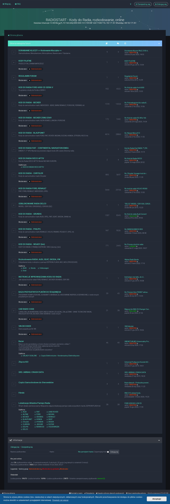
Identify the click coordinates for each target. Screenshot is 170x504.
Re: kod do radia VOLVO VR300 (136, 189)
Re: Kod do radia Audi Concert (136, 214)
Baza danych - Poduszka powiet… (137, 383)
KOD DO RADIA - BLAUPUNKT (32, 133)
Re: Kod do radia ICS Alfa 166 (135, 118)
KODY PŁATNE (25, 61)
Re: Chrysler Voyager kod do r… (136, 173)
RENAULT (51, 417)
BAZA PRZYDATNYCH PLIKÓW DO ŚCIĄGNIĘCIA (40, 292)
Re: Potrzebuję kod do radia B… (136, 103)
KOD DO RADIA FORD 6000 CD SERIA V (36, 87)
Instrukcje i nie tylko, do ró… (135, 277)
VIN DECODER (25, 326)
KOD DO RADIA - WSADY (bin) (32, 244)
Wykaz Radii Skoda (132, 260)
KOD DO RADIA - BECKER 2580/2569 (35, 117)
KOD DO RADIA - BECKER (30, 102)
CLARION (25, 424)
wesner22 (133, 216)
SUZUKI (50, 424)
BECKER (25, 417)
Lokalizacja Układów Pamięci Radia (34, 403)
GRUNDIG (39, 417)
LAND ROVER (52, 412)
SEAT (50, 419)
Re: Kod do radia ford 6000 (134, 88)
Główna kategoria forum (20, 43)
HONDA (38, 419)
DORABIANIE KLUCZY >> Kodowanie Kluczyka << (40, 50)
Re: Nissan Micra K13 (132, 133)
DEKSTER (132, 53)
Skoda (32, 268)
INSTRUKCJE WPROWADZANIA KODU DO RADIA (40, 277)
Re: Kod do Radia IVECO (133, 158)
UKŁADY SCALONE (29, 356)
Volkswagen (43, 268)
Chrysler (25, 422)
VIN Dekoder (129, 326)
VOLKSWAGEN (53, 427)
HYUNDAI (39, 422)
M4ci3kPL (133, 311)
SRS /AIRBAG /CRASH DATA (31, 372)
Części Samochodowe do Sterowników (36, 382)
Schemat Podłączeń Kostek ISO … (137, 362)
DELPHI (24, 427)
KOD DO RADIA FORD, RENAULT (32, 188)
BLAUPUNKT (26, 419)
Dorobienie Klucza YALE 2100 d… (137, 51)
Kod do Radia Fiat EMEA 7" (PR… (136, 148)
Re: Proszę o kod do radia (134, 244)
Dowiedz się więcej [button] (60, 500)
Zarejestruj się (27, 447)
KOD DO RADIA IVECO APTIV (31, 158)
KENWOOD (39, 427)
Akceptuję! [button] (156, 499)
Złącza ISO (23, 362)
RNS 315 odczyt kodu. (133, 393)
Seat (23, 271)
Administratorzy (35, 469)
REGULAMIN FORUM (27, 76)
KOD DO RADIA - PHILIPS (30, 229)
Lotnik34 (132, 246)
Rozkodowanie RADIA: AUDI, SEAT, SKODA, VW (39, 259)
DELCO (24, 429)
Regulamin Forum (131, 76)
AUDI (23, 268)
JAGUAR (39, 424)
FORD (38, 414)
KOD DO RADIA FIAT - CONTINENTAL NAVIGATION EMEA (43, 148)
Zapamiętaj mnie (101, 452)
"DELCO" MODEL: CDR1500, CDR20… (138, 204)
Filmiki (21, 393)
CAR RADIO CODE (26, 309)
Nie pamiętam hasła (85, 452)
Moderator (64, 469)
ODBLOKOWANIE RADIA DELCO (32, 203)
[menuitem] (17, 4)
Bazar (21, 341)
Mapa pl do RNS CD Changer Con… (137, 309)
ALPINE (24, 414)
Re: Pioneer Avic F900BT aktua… (136, 292)
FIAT (37, 412)
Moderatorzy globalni (50, 469)
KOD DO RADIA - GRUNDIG (30, 214)
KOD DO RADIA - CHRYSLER (31, 173)
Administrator (35, 69)
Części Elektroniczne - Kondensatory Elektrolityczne (59, 356)
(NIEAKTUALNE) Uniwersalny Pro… (137, 341)
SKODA (50, 422)
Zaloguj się (15, 447)
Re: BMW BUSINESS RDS (134, 229)
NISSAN (50, 414)
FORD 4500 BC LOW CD (133, 403)
